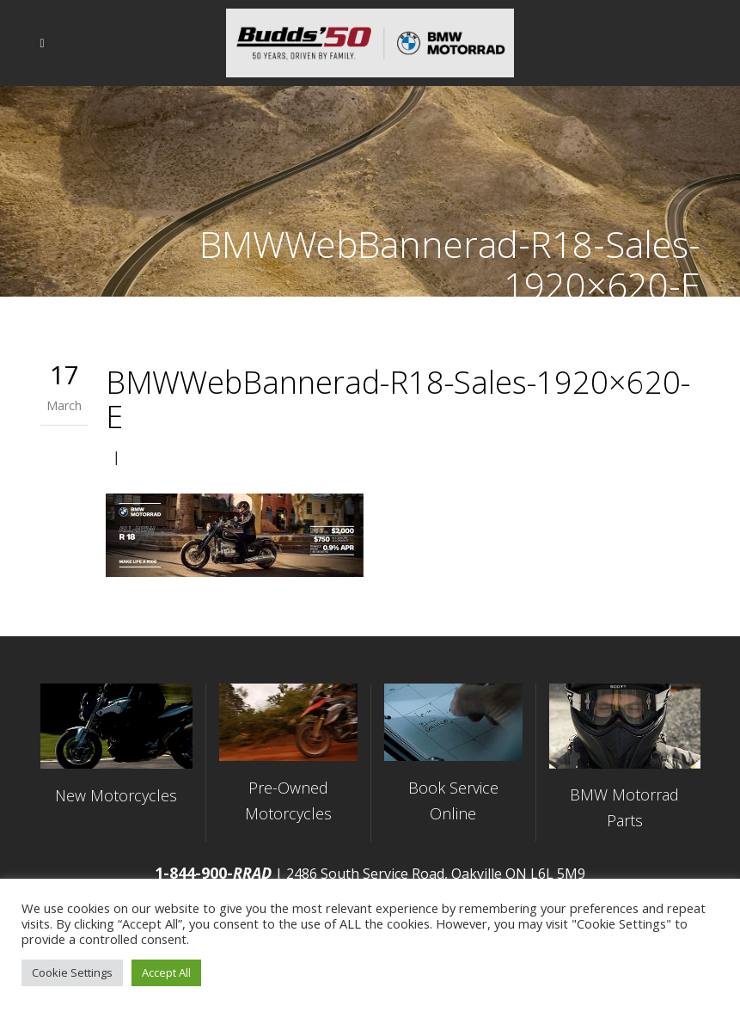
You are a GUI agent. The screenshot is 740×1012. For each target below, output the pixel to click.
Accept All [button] (166, 972)
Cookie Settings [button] (72, 972)
